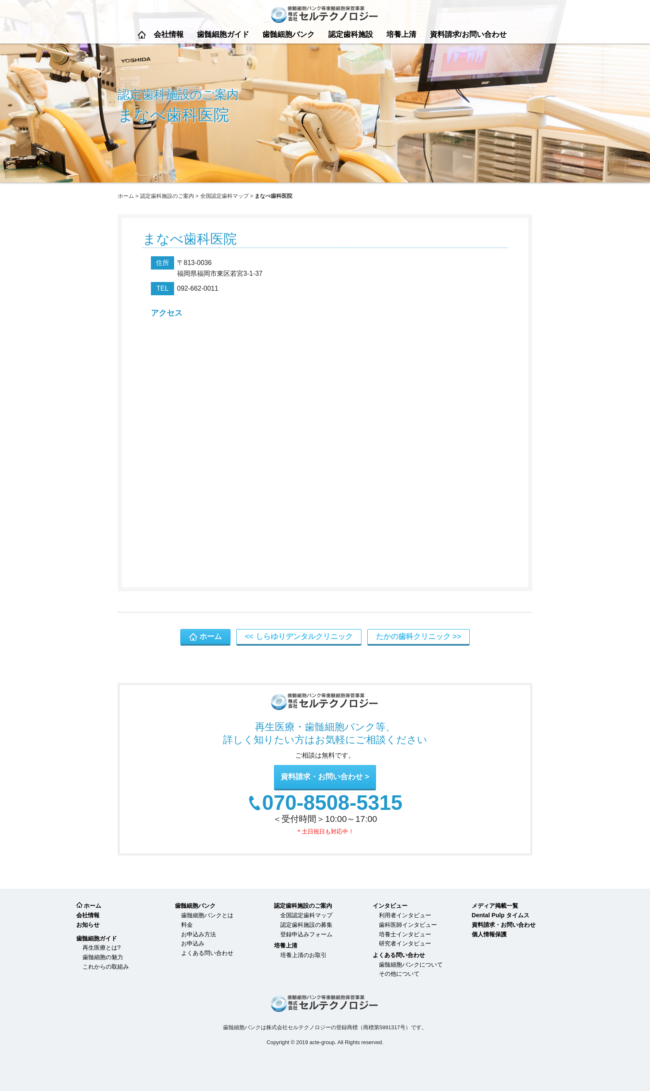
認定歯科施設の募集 (306, 924)
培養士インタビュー (405, 934)
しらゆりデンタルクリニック (304, 636)
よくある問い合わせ (207, 953)
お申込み (192, 943)
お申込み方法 (198, 934)
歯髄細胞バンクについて (411, 964)
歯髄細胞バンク (288, 34)
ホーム (142, 35)
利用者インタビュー (405, 915)
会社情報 (169, 34)
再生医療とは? (101, 947)
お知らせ (87, 924)
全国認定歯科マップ (224, 196)
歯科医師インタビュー (408, 924)
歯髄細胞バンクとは (207, 915)
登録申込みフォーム (306, 934)
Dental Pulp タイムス (500, 915)
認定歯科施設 (350, 34)
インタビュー (390, 905)
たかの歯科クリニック (413, 636)
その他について (399, 973)
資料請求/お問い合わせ (468, 34)
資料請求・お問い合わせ (322, 777)
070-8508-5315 (332, 803)
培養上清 (401, 34)
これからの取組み (105, 966)
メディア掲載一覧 (495, 905)
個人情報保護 (489, 934)
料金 (187, 924)
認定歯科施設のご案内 (167, 196)
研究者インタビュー (405, 943)
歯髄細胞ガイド (223, 34)
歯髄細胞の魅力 (102, 957)
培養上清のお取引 (303, 955)
